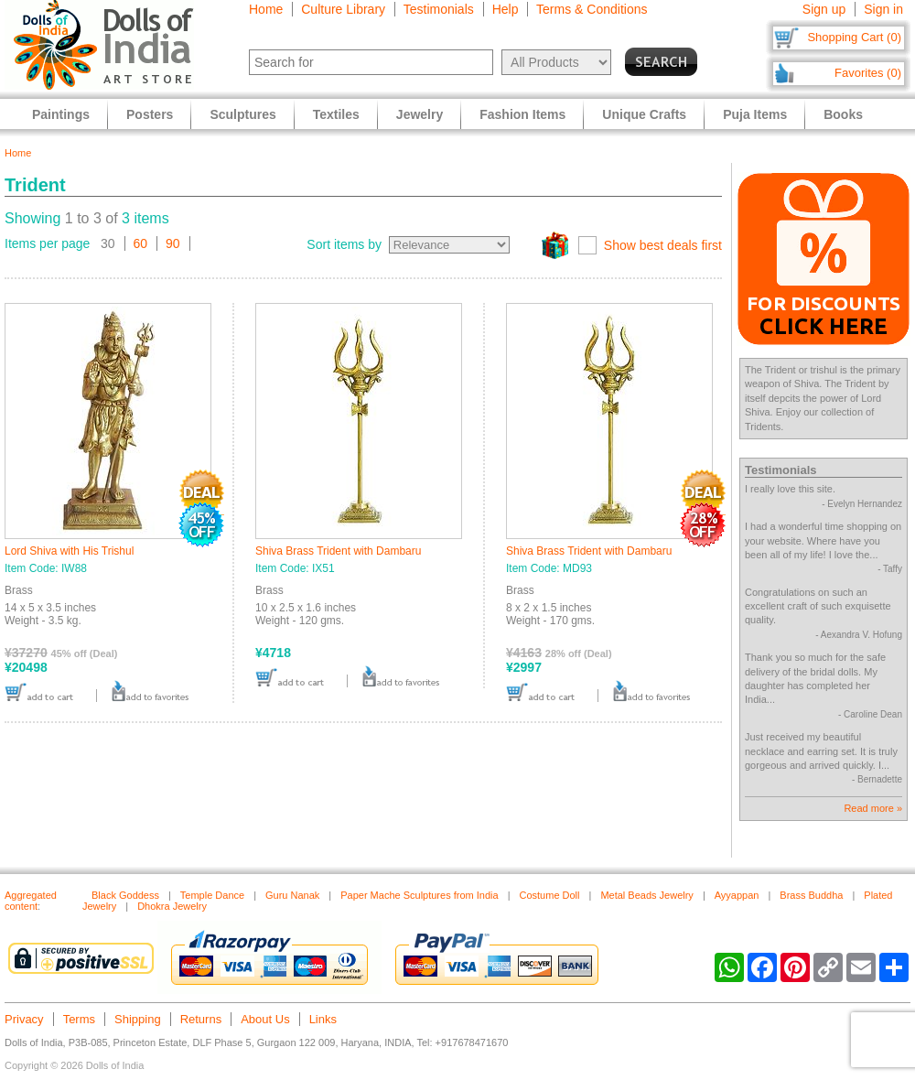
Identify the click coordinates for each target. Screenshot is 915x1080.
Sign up (823, 9)
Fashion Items (522, 114)
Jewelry (419, 114)
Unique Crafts (644, 114)
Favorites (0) (867, 73)
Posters (149, 114)
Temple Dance (212, 895)
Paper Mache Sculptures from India (419, 895)
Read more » (873, 808)
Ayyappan (737, 895)
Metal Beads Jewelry (647, 895)
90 (173, 243)
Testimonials (439, 9)
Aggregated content (31, 901)
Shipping (137, 1019)
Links (323, 1019)
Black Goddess (125, 895)
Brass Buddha (811, 895)
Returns (201, 1019)
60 (141, 243)
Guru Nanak (292, 895)
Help (505, 9)
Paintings (61, 114)
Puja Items (755, 114)
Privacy (24, 1019)
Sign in (883, 9)
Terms (79, 1019)
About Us (265, 1019)
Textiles (336, 114)
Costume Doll (549, 895)
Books (843, 114)
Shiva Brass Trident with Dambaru (338, 551)
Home (266, 9)
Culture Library (343, 9)
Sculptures (242, 114)
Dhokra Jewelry (172, 906)
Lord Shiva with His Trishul (69, 551)
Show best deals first (663, 245)
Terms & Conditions (591, 9)
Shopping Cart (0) (854, 37)
